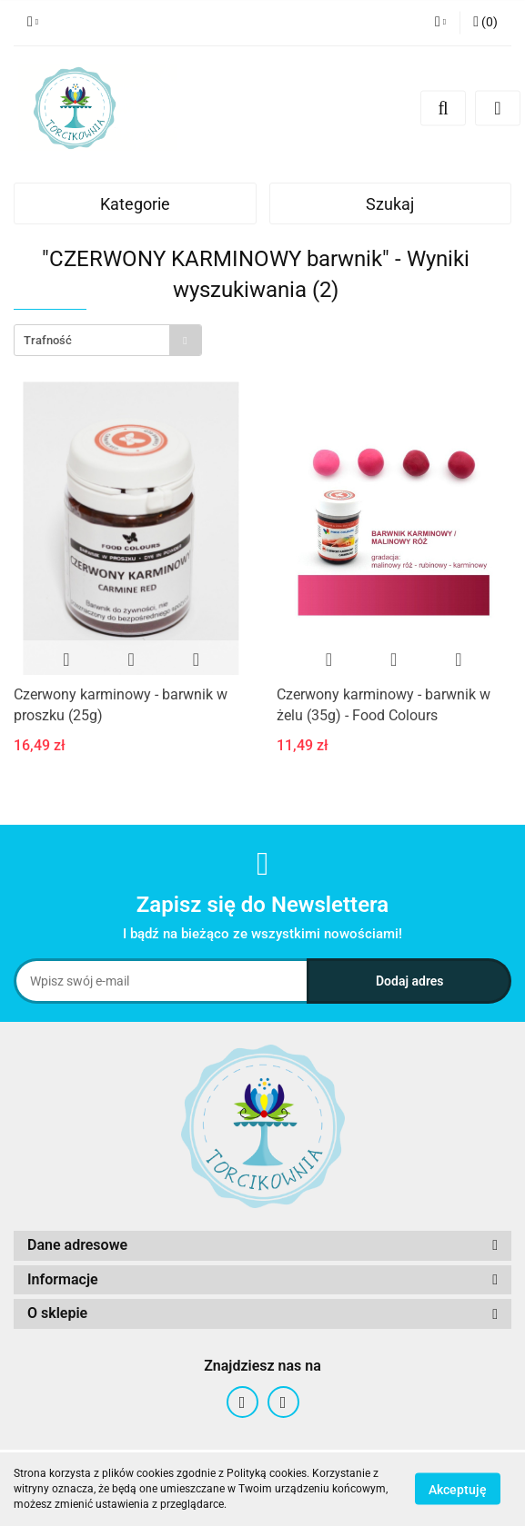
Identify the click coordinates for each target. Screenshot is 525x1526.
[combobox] (108, 340)
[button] (485, 22)
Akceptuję (458, 1489)
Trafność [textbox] (48, 340)
